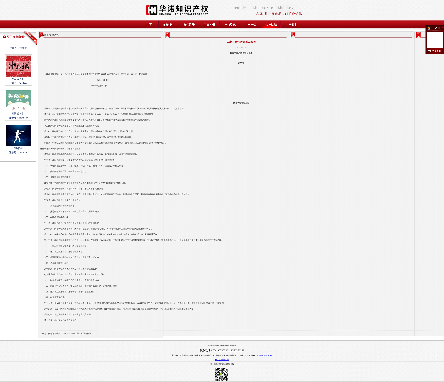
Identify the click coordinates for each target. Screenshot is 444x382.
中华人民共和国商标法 (81, 333)
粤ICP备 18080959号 (222, 360)
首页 (44, 35)
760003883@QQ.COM (264, 355)
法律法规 (54, 35)
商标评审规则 (54, 333)
